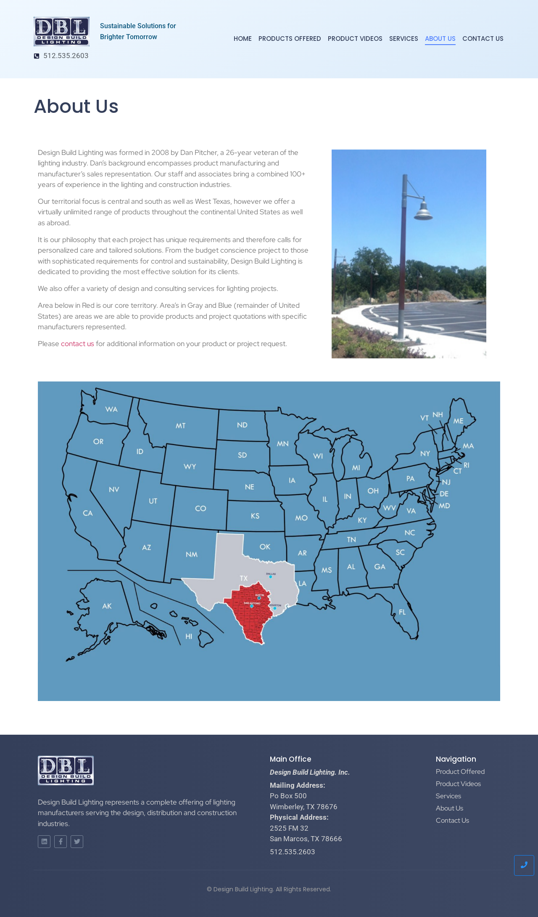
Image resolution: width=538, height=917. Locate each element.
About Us (440, 38)
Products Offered (289, 38)
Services (403, 38)
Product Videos (355, 38)
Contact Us (483, 38)
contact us (77, 343)
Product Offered (460, 771)
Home (243, 38)
